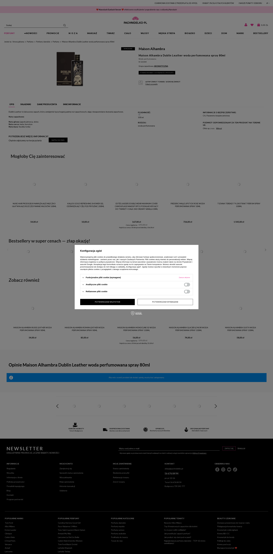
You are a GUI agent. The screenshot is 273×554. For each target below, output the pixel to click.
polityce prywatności (107, 262)
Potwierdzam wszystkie (165, 302)
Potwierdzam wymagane (108, 302)
